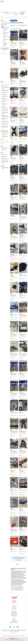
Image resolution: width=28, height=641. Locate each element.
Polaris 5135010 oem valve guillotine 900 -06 (14, 355)
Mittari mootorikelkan (14, 412)
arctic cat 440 (13, 216)
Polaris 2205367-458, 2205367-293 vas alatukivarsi (14, 43)
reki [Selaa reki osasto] (15, 589)
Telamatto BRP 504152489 (13, 178)
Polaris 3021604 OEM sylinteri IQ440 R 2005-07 (14, 335)
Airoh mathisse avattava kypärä (13, 158)
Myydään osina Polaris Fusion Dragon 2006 (22, 43)
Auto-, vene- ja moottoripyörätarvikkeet (8, 13)
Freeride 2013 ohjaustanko (21, 120)
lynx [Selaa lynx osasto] (17, 586)
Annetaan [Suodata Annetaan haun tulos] (4, 134)
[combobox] (12, 17)
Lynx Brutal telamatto (23, 275)
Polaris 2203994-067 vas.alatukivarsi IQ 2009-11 (14, 394)
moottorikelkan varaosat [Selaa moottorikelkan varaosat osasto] (19, 587)
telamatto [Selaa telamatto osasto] (18, 588)
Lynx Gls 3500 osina (22, 138)
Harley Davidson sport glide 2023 (22, 63)
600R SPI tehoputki (14, 509)
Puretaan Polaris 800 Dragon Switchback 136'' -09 (23, 355)
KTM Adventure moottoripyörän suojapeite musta (13, 63)
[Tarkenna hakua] (5, 83)
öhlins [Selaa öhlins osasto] (12, 590)
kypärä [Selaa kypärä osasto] (19, 586)
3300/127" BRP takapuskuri (13, 81)
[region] (14, 35)
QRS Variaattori (22, 100)
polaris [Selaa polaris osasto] (22, 586)
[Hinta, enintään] (4, 141)
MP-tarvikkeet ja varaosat (16, 13)
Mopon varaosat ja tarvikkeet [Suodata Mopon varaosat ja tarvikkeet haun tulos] (5, 44)
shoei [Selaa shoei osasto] (13, 587)
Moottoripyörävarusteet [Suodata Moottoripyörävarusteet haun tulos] (6, 40)
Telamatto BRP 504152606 (22, 158)
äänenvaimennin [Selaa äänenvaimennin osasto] (13, 588)
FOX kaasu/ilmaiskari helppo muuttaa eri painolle (14, 432)
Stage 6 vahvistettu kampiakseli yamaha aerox (14, 530)
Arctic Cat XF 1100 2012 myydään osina (14, 451)
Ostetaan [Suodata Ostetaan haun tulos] (4, 136)
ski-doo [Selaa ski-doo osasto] (22, 589)
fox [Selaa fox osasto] (22, 588)
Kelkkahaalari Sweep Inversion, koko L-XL (22, 432)
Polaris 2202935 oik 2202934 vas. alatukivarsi (22, 374)
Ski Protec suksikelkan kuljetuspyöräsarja (14, 276)
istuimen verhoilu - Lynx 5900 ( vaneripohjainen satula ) (22, 472)
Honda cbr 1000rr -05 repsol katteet (22, 197)
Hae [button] (7, 141)
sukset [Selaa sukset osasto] (12, 586)
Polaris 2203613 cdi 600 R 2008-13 (22, 335)
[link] (6, 22)
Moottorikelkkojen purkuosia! (22, 237)
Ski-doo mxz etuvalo (22, 255)
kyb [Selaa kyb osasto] (21, 588)
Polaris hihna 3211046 (23, 490)
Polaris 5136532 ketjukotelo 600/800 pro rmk (23, 394)
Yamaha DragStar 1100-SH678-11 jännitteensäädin (13, 296)
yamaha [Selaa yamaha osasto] (14, 586)
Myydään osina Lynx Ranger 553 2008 (22, 81)
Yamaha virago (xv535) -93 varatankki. (14, 237)
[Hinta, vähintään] (1, 141)
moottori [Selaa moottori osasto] (12, 589)
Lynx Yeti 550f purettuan (13, 471)
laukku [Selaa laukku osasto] (16, 590)
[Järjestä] (23, 25)
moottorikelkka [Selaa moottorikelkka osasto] (18, 589)
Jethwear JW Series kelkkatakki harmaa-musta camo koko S (23, 451)
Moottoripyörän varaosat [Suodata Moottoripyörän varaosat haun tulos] (6, 33)
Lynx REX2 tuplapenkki (21, 510)
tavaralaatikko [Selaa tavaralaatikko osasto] (19, 590)
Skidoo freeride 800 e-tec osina (22, 530)
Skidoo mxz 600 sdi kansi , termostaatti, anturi (23, 217)
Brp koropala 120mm (14, 138)
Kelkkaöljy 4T (21, 412)
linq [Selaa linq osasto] (14, 590)
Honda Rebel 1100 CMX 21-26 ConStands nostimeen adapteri (23, 315)
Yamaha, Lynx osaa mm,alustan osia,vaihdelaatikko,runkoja (14, 121)
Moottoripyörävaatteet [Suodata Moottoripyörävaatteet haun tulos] (6, 37)
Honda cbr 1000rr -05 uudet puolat (14, 197)
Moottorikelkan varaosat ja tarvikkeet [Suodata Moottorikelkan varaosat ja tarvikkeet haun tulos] (6, 29)
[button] (26, 17)
